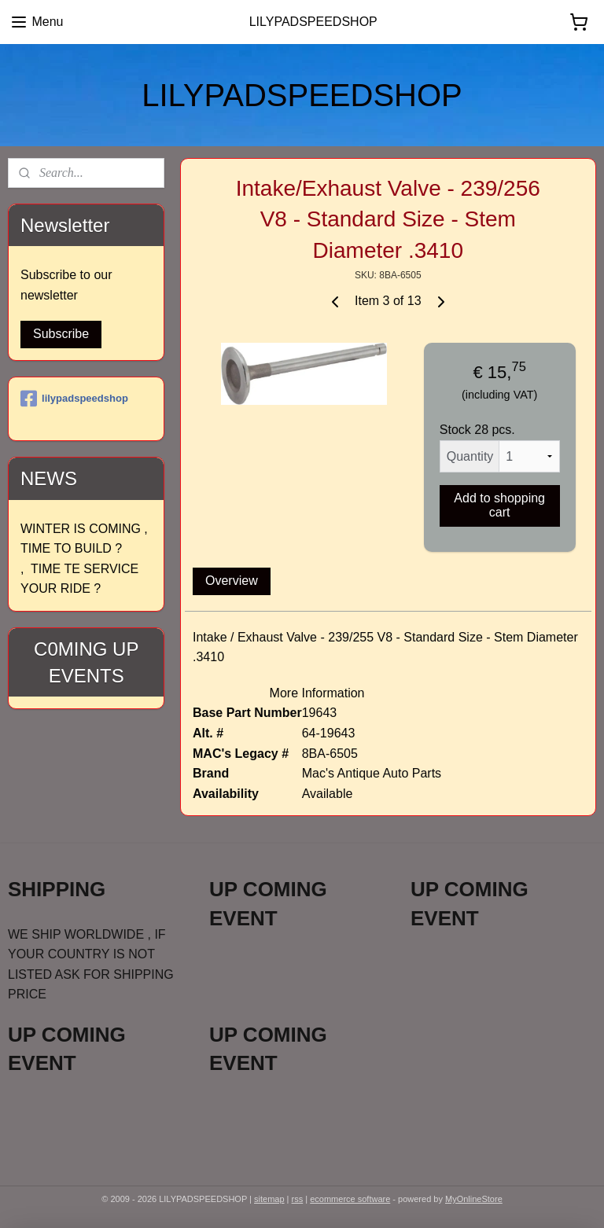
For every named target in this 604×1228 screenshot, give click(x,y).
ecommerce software (350, 1199)
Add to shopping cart (500, 505)
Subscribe (61, 333)
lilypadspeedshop (74, 398)
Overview (231, 580)
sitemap (269, 1199)
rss (298, 1199)
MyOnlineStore (474, 1199)
